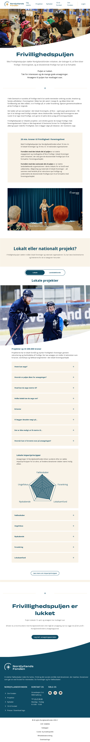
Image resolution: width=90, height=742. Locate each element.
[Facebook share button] (50, 693)
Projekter (39, 4)
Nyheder (49, 4)
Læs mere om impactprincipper (45, 573)
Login (83, 4)
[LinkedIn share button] (60, 693)
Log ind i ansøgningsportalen (45, 637)
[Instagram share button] (55, 693)
